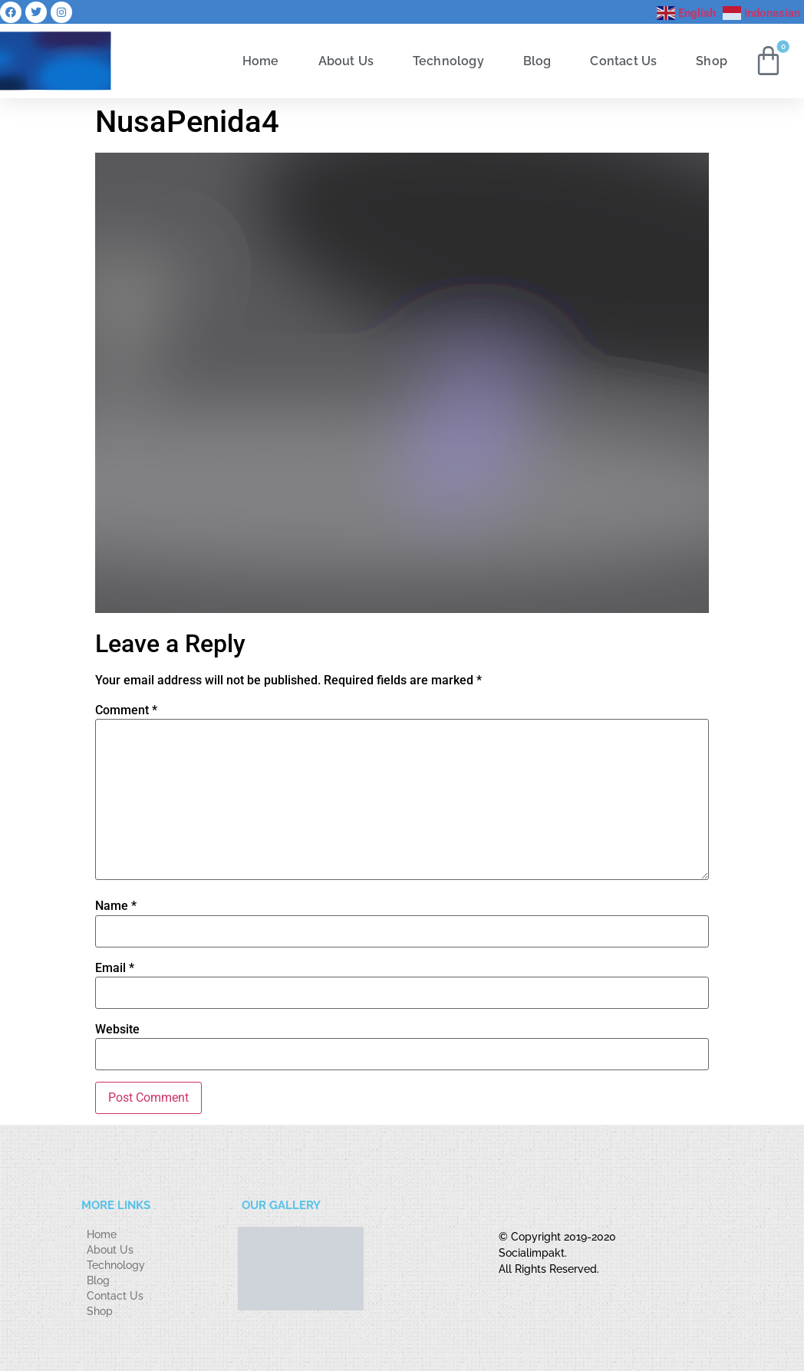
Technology (448, 60)
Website (117, 1029)
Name (116, 906)
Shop (711, 60)
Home (260, 60)
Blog (537, 60)
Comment (126, 710)
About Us (346, 60)
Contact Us (623, 60)
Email (114, 968)
